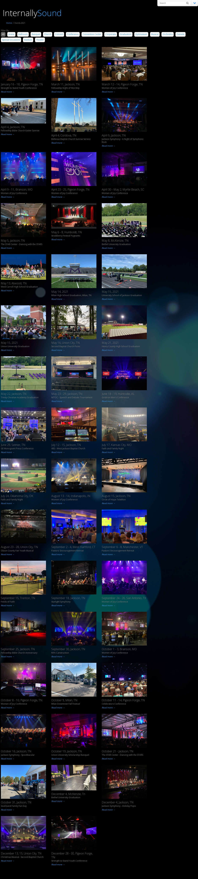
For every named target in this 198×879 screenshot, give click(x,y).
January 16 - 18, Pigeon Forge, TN (22, 84)
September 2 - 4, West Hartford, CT (73, 547)
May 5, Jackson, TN (13, 241)
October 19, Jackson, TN (66, 751)
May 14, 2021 (59, 292)
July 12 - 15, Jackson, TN (66, 445)
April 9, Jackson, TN (114, 135)
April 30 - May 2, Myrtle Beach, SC (123, 189)
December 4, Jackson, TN (118, 802)
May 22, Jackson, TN (13, 394)
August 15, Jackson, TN (116, 496)
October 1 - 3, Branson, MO (119, 649)
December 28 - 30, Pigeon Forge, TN (72, 855)
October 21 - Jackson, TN (117, 751)
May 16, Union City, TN (65, 343)
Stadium (28, 39)
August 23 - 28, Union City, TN (19, 547)
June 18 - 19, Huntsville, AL (118, 394)
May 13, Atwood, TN (14, 283)
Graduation (125, 34)
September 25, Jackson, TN (18, 649)
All (3, 34)
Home (9, 23)
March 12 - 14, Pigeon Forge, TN (122, 84)
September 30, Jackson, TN (68, 649)
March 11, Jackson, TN (65, 84)
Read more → (7, 91)
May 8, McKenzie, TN (115, 241)
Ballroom (23, 34)
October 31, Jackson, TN (16, 802)
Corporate (110, 34)
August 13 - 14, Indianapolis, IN (70, 496)
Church (47, 34)
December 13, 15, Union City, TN (21, 853)
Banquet (36, 34)
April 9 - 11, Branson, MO (16, 189)
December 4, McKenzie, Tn (68, 794)
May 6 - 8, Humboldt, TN (66, 232)
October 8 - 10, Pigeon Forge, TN (21, 700)
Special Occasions (11, 39)
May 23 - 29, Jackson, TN (66, 394)
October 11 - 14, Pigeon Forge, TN (123, 700)
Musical (155, 34)
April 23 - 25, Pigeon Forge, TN (70, 189)
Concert (59, 34)
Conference (73, 34)
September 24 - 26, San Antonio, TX (124, 598)
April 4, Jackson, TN (13, 127)
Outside (181, 34)
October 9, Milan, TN (64, 700)
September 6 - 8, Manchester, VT (122, 547)
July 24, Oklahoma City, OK (17, 496)
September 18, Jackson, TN (68, 598)
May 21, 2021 (110, 343)
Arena (11, 34)
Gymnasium (141, 34)
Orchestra (167, 34)
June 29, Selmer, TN (13, 445)
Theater (40, 39)
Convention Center (92, 34)
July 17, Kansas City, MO (117, 445)
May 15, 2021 (110, 292)
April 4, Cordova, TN (63, 135)
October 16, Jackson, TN (16, 751)
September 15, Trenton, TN (18, 598)
